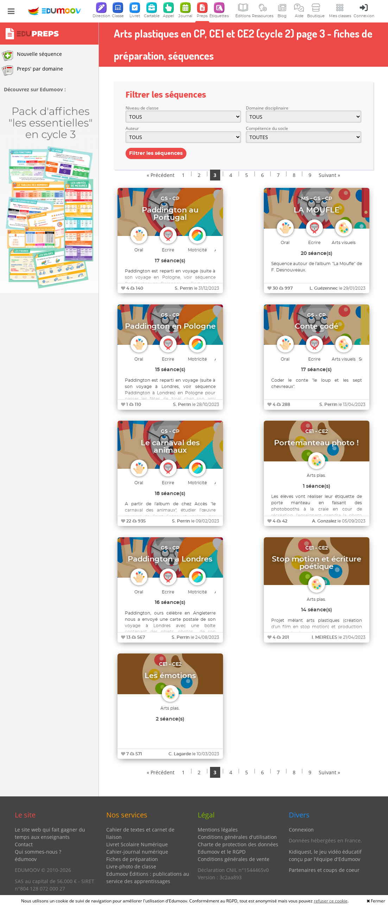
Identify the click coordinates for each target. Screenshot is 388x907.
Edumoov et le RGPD (222, 851)
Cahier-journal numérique (137, 851)
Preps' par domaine (32, 70)
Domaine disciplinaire (267, 108)
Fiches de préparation (132, 859)
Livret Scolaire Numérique (137, 844)
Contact (24, 844)
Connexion (301, 829)
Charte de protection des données (238, 844)
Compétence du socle (267, 128)
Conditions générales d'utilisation (237, 837)
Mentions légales (218, 829)
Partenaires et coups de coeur (324, 870)
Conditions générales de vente (233, 859)
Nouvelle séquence (32, 55)
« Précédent (160, 175)
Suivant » (329, 175)
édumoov (26, 859)
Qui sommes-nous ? (38, 851)
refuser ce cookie (331, 901)
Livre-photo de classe (131, 866)
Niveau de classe (142, 108)
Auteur (132, 128)
